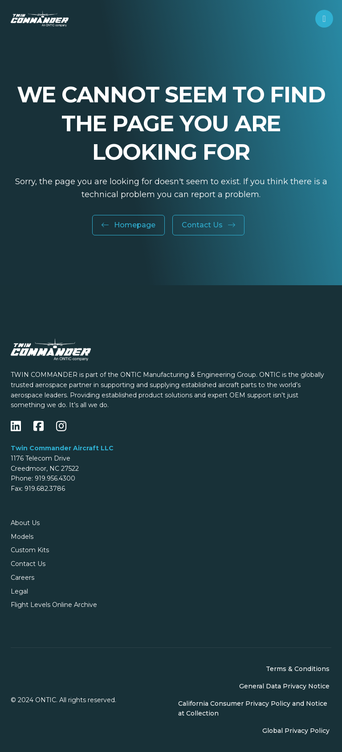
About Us (25, 523)
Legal (19, 591)
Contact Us (208, 225)
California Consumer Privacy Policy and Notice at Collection (252, 708)
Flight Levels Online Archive (54, 605)
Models (22, 537)
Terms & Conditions (298, 669)
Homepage (128, 225)
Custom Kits (30, 550)
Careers (22, 578)
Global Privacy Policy (296, 731)
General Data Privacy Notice (284, 686)
